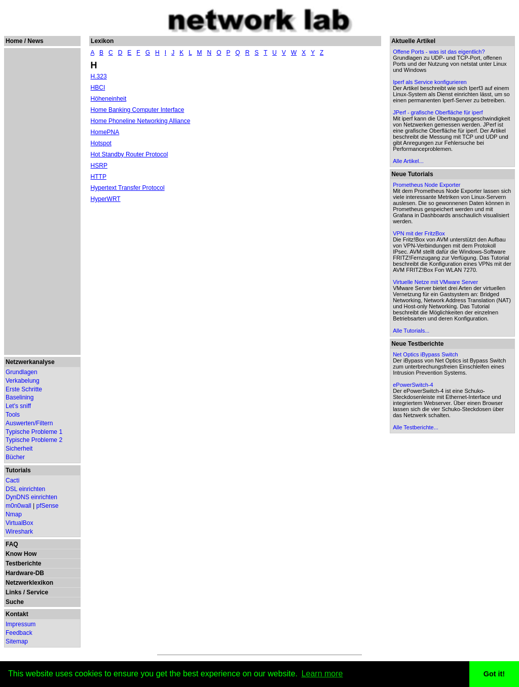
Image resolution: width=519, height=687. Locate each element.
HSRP (99, 165)
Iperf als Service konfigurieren (430, 82)
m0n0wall (18, 505)
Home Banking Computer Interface (137, 109)
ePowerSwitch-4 (413, 385)
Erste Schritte (24, 389)
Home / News (25, 41)
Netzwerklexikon (29, 582)
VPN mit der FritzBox (419, 233)
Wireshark (19, 531)
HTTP (98, 176)
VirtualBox (19, 523)
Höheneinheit (109, 98)
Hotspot (101, 143)
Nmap (14, 514)
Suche (15, 601)
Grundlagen (22, 372)
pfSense (47, 505)
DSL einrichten (25, 489)
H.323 (99, 76)
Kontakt (17, 614)
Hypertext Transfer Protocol (128, 187)
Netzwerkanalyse (30, 362)
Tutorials (18, 470)
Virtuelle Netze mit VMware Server (435, 282)
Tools (13, 414)
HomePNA (105, 132)
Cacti (12, 480)
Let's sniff (18, 406)
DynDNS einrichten (31, 497)
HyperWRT (106, 199)
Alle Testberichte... (415, 427)
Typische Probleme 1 (34, 431)
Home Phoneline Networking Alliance (141, 121)
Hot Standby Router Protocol (129, 154)
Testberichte (23, 563)
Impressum (20, 624)
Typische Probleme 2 (34, 439)
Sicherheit (19, 448)
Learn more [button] (322, 673)
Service (37, 592)
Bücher (15, 457)
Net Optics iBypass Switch (425, 354)
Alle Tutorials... (411, 331)
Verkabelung (23, 380)
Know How (21, 553)
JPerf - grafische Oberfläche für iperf (438, 112)
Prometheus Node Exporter (426, 185)
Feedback (19, 632)
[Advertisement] (42, 201)
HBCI (98, 87)
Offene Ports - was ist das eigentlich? (439, 52)
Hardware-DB (25, 573)
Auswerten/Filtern (29, 423)
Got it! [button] (494, 674)
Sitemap (17, 641)
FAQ (12, 544)
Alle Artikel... (408, 161)
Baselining (19, 397)
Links (13, 592)
